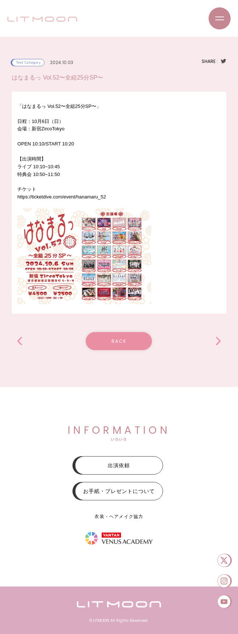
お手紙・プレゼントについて (119, 491)
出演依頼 (119, 465)
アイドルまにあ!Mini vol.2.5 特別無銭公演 (19, 341)
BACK (119, 341)
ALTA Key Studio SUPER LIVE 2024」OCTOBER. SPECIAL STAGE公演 (218, 341)
